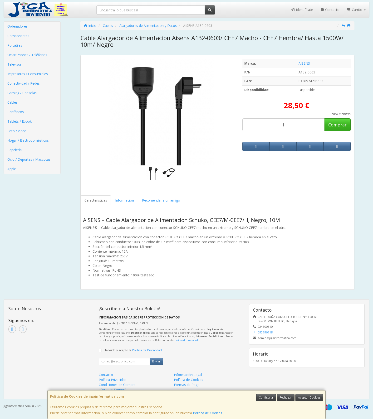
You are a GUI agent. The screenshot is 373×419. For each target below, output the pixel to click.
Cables (12, 102)
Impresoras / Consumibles (27, 74)
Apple (11, 169)
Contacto (330, 9)
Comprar (337, 125)
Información (124, 200)
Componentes (18, 36)
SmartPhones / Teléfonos (27, 55)
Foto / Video (16, 131)
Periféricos (15, 112)
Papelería (14, 150)
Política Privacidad (113, 379)
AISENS (304, 63)
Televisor (14, 64)
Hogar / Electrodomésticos (28, 140)
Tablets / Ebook (19, 121)
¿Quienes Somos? (112, 389)
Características (95, 200)
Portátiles (14, 45)
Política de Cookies (207, 413)
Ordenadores (17, 26)
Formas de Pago (187, 384)
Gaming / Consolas (22, 93)
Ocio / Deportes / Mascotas (28, 159)
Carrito (356, 9)
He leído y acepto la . (133, 350)
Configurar (266, 397)
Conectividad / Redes (23, 83)
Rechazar (286, 397)
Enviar (156, 361)
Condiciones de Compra (117, 384)
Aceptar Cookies (309, 397)
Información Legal (188, 374)
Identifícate (302, 9)
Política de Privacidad (186, 340)
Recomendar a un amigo (161, 200)
